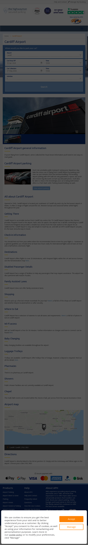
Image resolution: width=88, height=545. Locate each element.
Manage (71, 526)
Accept (71, 519)
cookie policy (15, 534)
